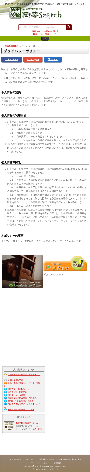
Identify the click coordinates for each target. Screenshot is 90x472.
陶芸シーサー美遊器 (16, 395)
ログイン (56, 34)
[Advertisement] (45, 22)
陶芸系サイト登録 (46, 459)
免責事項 (57, 463)
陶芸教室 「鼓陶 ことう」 (19, 389)
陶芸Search (44, 466)
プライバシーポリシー (39, 463)
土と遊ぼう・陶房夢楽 (17, 392)
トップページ (15, 459)
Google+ (33, 59)
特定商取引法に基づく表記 (70, 459)
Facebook (11, 59)
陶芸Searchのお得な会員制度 (45, 31)
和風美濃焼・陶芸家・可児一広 (21, 410)
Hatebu (53, 59)
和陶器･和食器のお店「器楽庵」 (21, 401)
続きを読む (37, 429)
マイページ (30, 459)
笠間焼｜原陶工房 (15, 380)
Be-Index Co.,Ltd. (51, 469)
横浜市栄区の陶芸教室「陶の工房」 (23, 398)
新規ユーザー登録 (41, 34)
